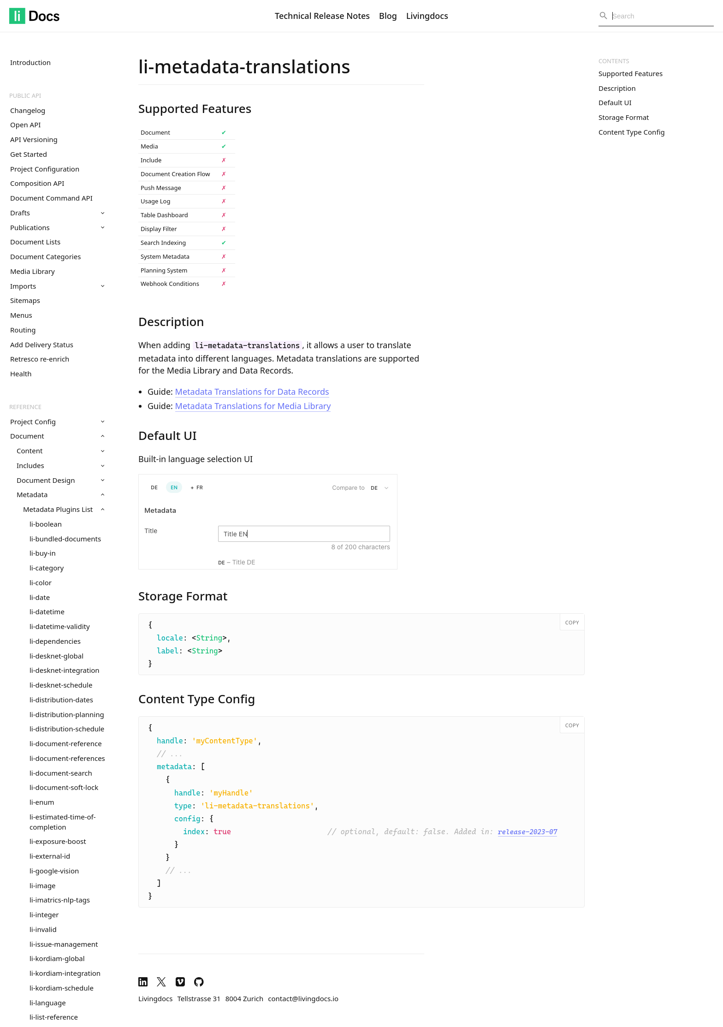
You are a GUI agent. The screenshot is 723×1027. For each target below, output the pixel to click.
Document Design (60, 480)
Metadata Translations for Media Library (253, 405)
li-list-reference (54, 1016)
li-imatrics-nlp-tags (60, 899)
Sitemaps (25, 300)
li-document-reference (66, 743)
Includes (60, 465)
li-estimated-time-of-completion (63, 821)
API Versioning (34, 139)
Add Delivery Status (41, 344)
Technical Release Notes (322, 15)
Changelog (27, 110)
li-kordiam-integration (65, 973)
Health (21, 373)
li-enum (42, 802)
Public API (25, 95)
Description (617, 88)
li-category (47, 567)
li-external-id (50, 856)
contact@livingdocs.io (303, 998)
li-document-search (61, 773)
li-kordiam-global (57, 958)
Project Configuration (44, 168)
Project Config (57, 421)
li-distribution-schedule (67, 728)
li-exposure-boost (58, 841)
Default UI (615, 102)
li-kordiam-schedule (62, 987)
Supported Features (631, 73)
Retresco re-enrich (39, 358)
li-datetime (47, 611)
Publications (57, 227)
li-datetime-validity (60, 626)
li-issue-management (64, 944)
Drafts (57, 212)
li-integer (44, 914)
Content (60, 450)
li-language (48, 1002)
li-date (40, 597)
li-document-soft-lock (64, 787)
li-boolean (46, 523)
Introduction (30, 62)
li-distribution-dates (61, 699)
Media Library (32, 271)
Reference (25, 407)
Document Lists (35, 241)
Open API (25, 124)
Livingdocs (427, 15)
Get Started (28, 154)
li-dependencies (55, 641)
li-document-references (67, 758)
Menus (21, 315)
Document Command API (51, 197)
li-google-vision (54, 870)
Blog (388, 15)
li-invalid (43, 929)
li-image (43, 885)
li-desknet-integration (65, 670)
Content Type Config (632, 132)
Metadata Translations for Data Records (252, 391)
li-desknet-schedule (61, 684)
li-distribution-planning (67, 714)
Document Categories (45, 256)
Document (57, 435)
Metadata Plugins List (63, 509)
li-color (41, 582)
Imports (57, 286)
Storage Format (624, 117)
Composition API (37, 183)
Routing (23, 329)
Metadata (60, 494)
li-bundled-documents (65, 538)
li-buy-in (43, 553)
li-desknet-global (56, 655)
